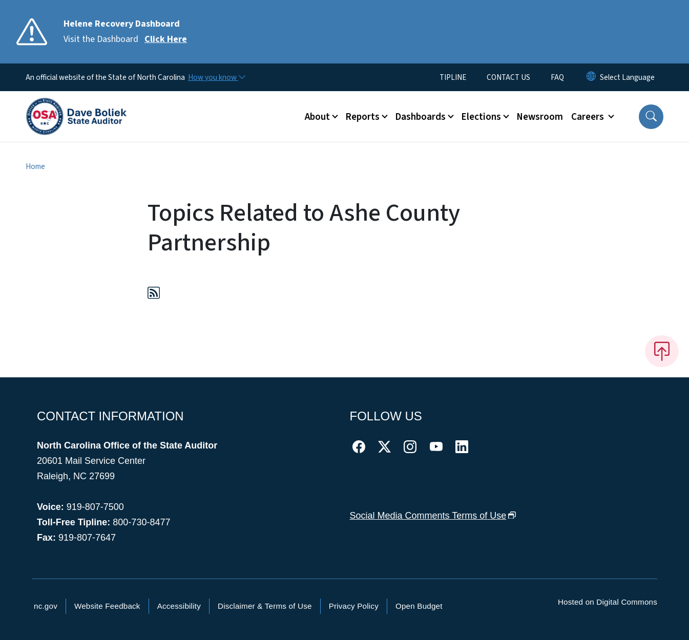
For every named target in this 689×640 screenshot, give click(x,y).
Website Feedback (107, 606)
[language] (627, 77)
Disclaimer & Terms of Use (265, 606)
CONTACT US (508, 77)
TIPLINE (453, 77)
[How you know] (216, 77)
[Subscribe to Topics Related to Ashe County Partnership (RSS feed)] (154, 294)
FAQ (557, 77)
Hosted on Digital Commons (607, 602)
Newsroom (539, 117)
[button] (651, 116)
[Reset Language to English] (591, 77)
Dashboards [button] (420, 117)
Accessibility (179, 606)
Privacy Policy (354, 606)
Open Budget (419, 606)
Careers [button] (588, 117)
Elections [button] (481, 117)
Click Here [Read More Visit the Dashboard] (165, 39)
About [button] (317, 117)
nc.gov (45, 606)
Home (35, 166)
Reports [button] (362, 117)
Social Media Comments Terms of (433, 515)
